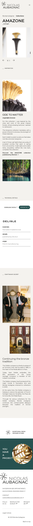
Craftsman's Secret (12, 274)
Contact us (23, 207)
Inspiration (9, 68)
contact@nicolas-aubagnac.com (12, 497)
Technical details (11, 198)
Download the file (10, 207)
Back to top (26, 521)
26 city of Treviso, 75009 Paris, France (13, 491)
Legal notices (6, 513)
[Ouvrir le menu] (29, 5)
